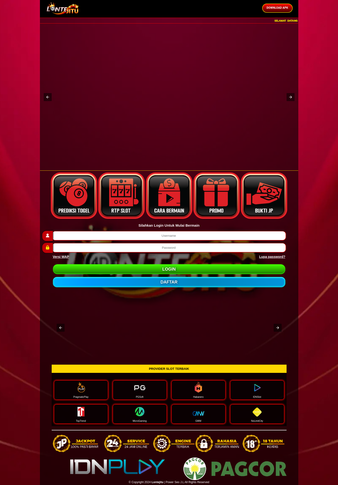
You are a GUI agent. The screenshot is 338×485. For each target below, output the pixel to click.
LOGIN (169, 269)
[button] (48, 97)
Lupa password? (272, 257)
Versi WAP (61, 257)
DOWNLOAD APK (277, 7)
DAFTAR (169, 282)
